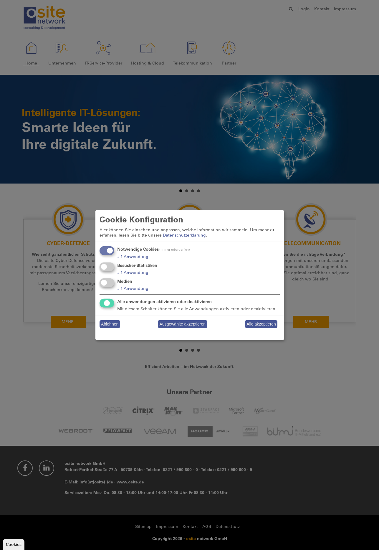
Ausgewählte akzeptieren (183, 324)
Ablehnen (109, 324)
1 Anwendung (132, 256)
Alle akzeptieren (261, 324)
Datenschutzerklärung (184, 235)
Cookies (13, 544)
